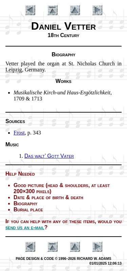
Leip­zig (13, 69)
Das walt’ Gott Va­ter (49, 156)
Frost (19, 133)
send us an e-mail (24, 227)
